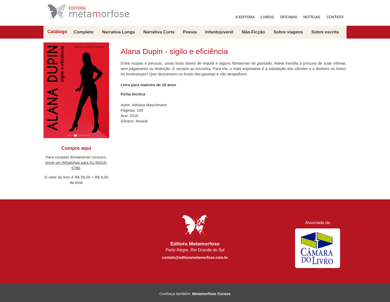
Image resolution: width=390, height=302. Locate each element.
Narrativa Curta (158, 32)
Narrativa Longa (118, 32)
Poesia (190, 32)
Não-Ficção (253, 32)
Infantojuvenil (219, 32)
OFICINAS (288, 17)
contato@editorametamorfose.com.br (195, 257)
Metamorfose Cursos (211, 293)
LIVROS (267, 17)
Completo (83, 32)
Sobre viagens (288, 32)
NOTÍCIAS (311, 17)
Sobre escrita (325, 32)
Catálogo (57, 32)
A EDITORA (244, 17)
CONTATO (334, 17)
